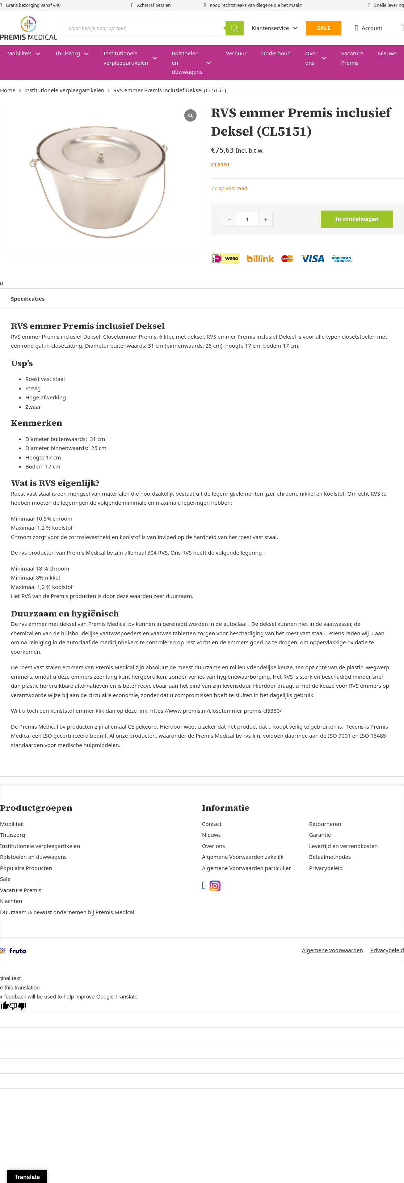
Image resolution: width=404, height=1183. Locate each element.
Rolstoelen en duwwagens (187, 62)
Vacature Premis (352, 58)
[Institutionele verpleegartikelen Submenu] (158, 58)
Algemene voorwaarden (332, 950)
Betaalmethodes (330, 856)
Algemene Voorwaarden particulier (246, 868)
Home (8, 90)
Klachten (11, 900)
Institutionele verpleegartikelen (126, 58)
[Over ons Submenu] (327, 58)
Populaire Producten (26, 868)
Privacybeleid (326, 868)
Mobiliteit (19, 53)
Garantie (320, 834)
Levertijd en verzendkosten (343, 845)
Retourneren (325, 823)
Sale (5, 878)
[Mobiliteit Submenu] (41, 53)
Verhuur (236, 53)
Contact (212, 823)
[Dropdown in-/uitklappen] (295, 28)
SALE (324, 27)
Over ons (311, 58)
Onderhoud (276, 53)
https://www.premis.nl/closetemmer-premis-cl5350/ (216, 709)
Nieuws (211, 834)
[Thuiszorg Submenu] (90, 53)
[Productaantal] (247, 219)
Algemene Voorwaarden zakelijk (242, 856)
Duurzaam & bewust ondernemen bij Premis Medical (67, 912)
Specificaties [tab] (28, 297)
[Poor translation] (17, 1006)
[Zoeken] (235, 28)
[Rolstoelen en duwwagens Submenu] (212, 62)
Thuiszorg (67, 53)
